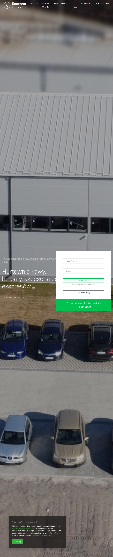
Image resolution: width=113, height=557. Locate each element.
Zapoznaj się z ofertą (14, 297)
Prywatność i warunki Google (43, 535)
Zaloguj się (84, 280)
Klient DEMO (84, 307)
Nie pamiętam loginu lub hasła (83, 284)
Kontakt (86, 3)
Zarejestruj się (84, 292)
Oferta (34, 3)
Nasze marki (45, 5)
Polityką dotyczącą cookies (23, 528)
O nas (75, 5)
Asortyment (61, 3)
